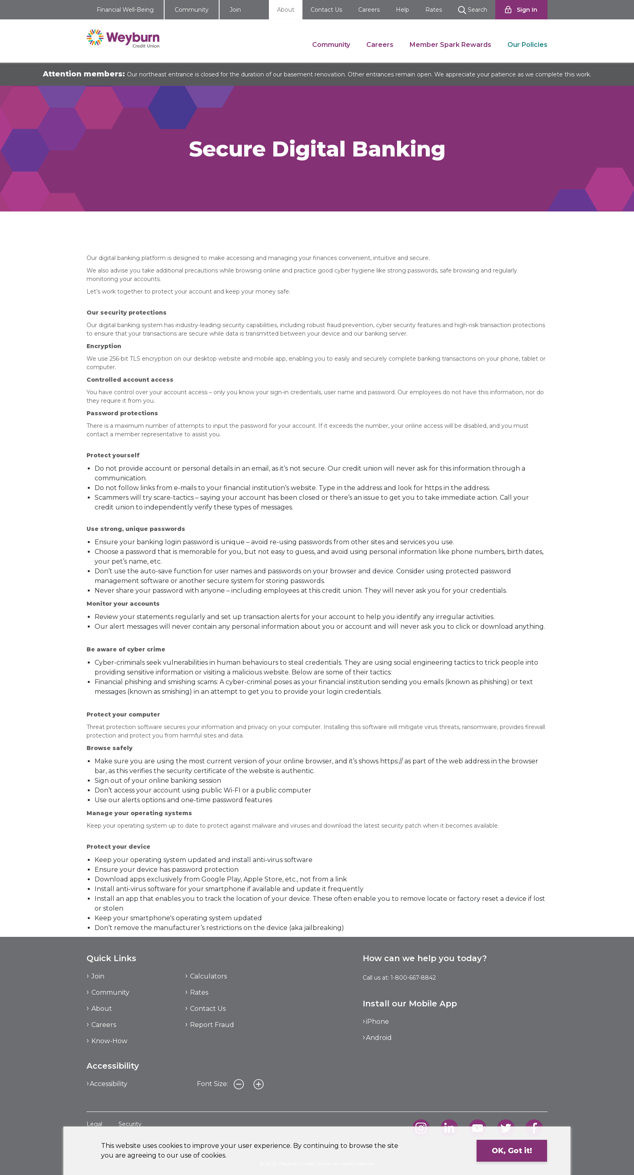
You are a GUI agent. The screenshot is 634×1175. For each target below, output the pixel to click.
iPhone (377, 1021)
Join (235, 9)
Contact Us (326, 9)
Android (379, 1038)
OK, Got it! (512, 1150)
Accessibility (108, 1084)
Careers (369, 9)
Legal (94, 1124)
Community (192, 9)
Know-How (109, 1041)
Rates (433, 9)
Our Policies (527, 45)
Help (402, 9)
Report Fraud (212, 1025)
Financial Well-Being (125, 9)
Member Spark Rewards (450, 45)
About (285, 9)
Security (130, 1124)
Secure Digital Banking (184, 226)
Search (472, 10)
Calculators (208, 976)
